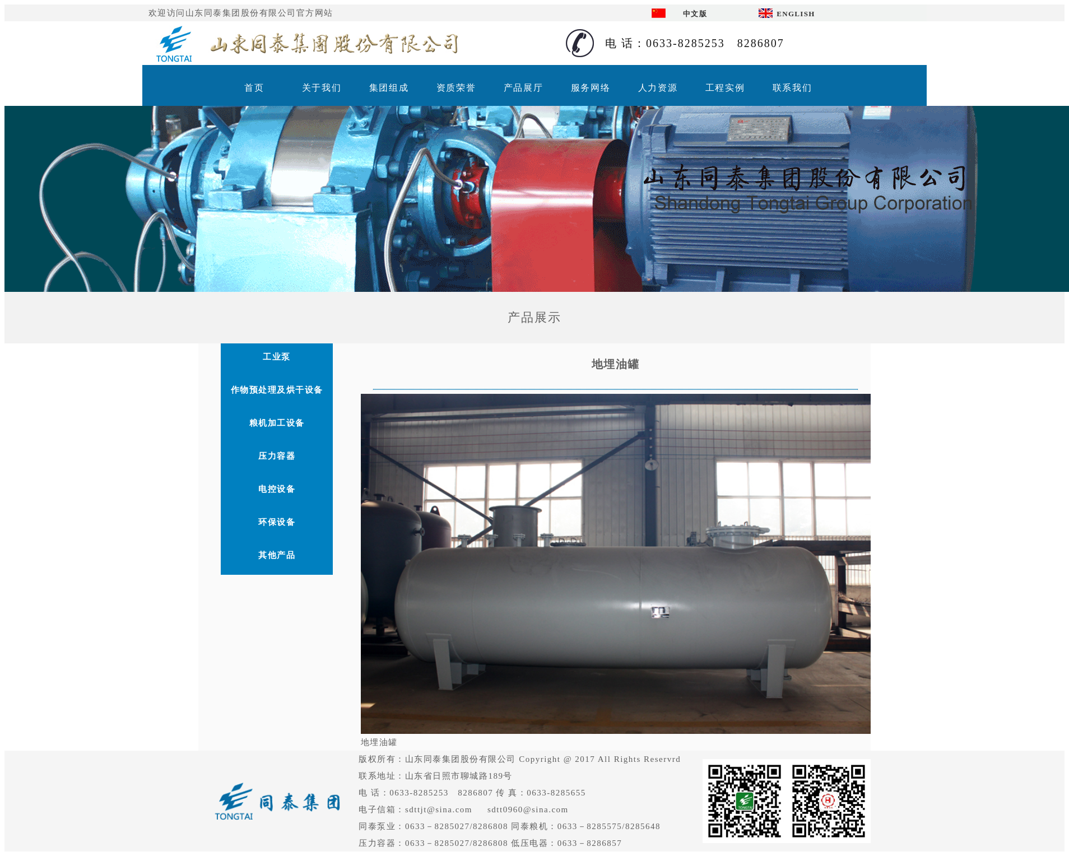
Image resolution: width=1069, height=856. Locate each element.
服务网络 (590, 87)
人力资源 (657, 87)
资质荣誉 (456, 87)
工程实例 (725, 87)
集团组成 (388, 87)
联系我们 (792, 87)
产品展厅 (523, 87)
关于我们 (321, 87)
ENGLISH (796, 14)
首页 (254, 87)
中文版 (695, 14)
